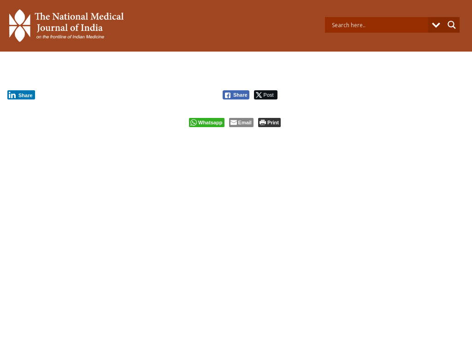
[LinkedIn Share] (21, 94)
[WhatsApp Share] (206, 122)
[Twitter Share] (265, 94)
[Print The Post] (269, 122)
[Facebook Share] (236, 94)
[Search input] (379, 25)
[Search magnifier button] (452, 25)
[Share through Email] (241, 122)
